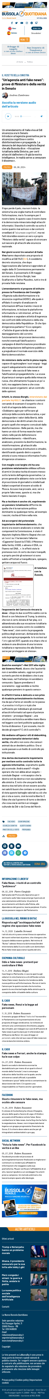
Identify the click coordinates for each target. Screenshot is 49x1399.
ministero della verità (11, 829)
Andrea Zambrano (19, 95)
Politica (30, 62)
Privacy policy (8, 1379)
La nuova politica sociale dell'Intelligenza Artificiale (11, 1295)
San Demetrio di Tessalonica (35, 49)
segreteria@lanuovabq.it (13, 1337)
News (14, 28)
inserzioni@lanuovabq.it (12, 1340)
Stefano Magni (21, 971)
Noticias (14, 33)
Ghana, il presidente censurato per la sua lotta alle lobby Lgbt (13, 1264)
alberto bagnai (25, 825)
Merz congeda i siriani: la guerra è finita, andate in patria (12, 1279)
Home (19, 62)
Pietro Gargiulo (22, 892)
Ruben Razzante (22, 1013)
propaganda (26, 829)
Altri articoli (25, 1229)
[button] (24, 40)
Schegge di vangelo (13, 48)
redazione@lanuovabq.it (13, 1334)
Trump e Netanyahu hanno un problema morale (13, 1249)
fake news (11, 821)
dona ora (37, 28)
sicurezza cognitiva (10, 825)
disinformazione (24, 821)
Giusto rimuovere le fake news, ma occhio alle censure (22, 1100)
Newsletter (36, 33)
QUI (25, 258)
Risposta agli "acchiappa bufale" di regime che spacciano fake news (23, 924)
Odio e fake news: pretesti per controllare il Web (20, 963)
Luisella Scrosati (23, 931)
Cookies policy (22, 1379)
